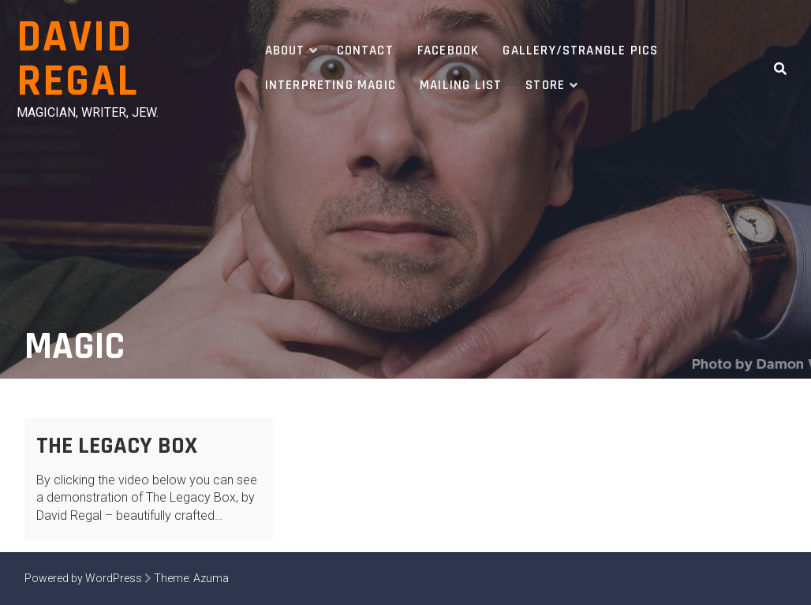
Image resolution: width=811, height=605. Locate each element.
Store (545, 85)
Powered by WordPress (83, 578)
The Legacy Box (116, 446)
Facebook (448, 50)
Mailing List (461, 85)
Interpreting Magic (330, 85)
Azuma (211, 578)
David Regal (77, 59)
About (285, 50)
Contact (365, 50)
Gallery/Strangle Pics (580, 50)
